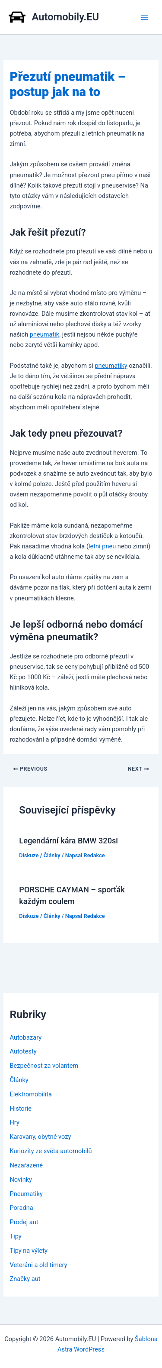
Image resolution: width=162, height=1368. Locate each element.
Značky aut (25, 1279)
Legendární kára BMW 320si (68, 840)
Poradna (21, 1208)
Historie (21, 1108)
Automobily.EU (65, 17)
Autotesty (23, 1051)
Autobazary (25, 1037)
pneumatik (44, 334)
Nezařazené (26, 1165)
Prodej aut (24, 1222)
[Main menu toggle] (144, 17)
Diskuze (28, 855)
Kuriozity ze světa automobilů (51, 1151)
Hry (14, 1122)
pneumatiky (111, 366)
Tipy (15, 1236)
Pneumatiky (26, 1194)
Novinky (21, 1179)
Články (52, 855)
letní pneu (102, 546)
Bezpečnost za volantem (44, 1066)
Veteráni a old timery (38, 1265)
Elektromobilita (30, 1094)
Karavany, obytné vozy (40, 1137)
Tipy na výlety (28, 1251)
